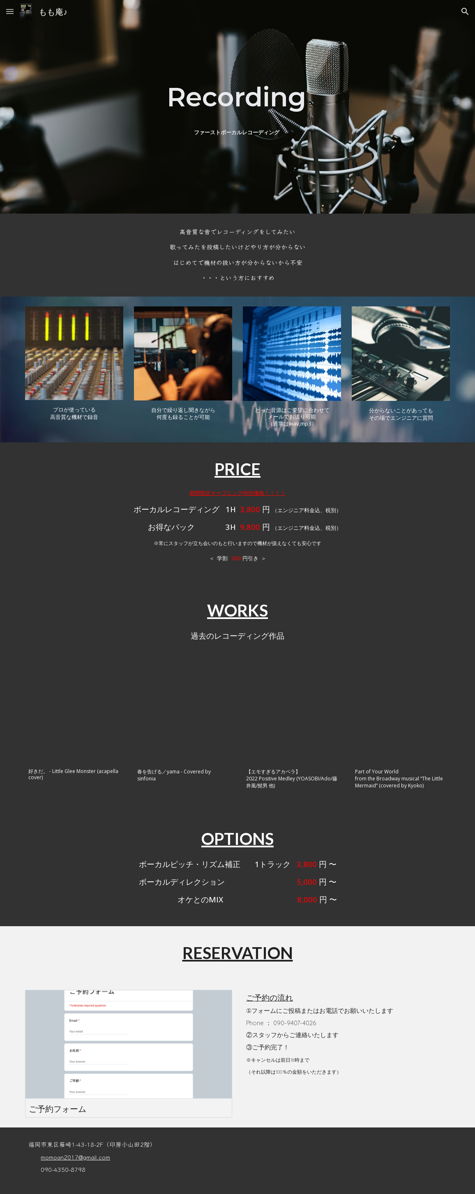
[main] (237, 96)
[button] (10, 11)
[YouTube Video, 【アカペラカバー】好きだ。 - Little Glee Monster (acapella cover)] (74, 714)
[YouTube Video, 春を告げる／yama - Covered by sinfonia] (183, 714)
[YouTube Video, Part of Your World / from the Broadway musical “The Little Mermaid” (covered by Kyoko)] (401, 714)
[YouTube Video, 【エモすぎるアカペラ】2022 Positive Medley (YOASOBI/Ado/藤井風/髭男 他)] (292, 714)
